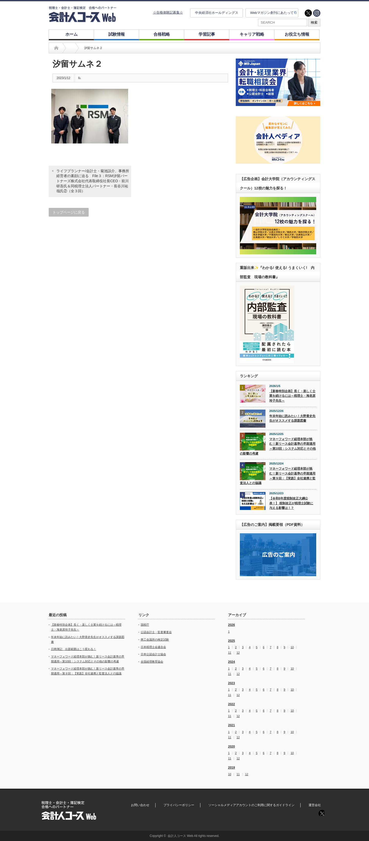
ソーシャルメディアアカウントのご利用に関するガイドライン (251, 805)
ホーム (71, 34)
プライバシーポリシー (178, 805)
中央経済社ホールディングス (216, 13)
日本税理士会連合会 (153, 647)
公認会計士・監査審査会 (156, 632)
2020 (231, 746)
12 (238, 652)
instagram (316, 13)
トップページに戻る (69, 212)
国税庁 (145, 624)
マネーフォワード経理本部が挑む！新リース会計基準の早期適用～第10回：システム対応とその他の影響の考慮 (278, 446)
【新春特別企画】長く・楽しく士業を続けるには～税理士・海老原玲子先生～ (292, 395)
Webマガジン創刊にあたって (272, 13)
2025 (231, 641)
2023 (231, 683)
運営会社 (315, 805)
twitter (308, 13)
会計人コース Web (180, 836)
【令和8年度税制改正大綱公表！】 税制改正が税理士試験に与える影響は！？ (291, 503)
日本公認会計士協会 (153, 654)
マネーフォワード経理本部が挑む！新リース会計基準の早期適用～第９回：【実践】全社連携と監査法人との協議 (277, 476)
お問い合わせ (140, 805)
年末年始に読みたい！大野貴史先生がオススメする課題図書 (292, 418)
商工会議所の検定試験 (155, 639)
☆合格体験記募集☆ (168, 12)
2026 (231, 625)
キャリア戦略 (252, 34)
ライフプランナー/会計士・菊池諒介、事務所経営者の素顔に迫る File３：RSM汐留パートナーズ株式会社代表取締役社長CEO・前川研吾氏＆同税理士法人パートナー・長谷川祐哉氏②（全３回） (92, 181)
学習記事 (207, 34)
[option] (278, 82)
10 (292, 647)
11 (229, 652)
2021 (231, 725)
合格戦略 (161, 34)
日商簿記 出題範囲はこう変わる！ (73, 649)
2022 (231, 704)
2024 (231, 662)
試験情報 (116, 34)
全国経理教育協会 (152, 661)
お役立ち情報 (297, 34)
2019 (231, 767)
